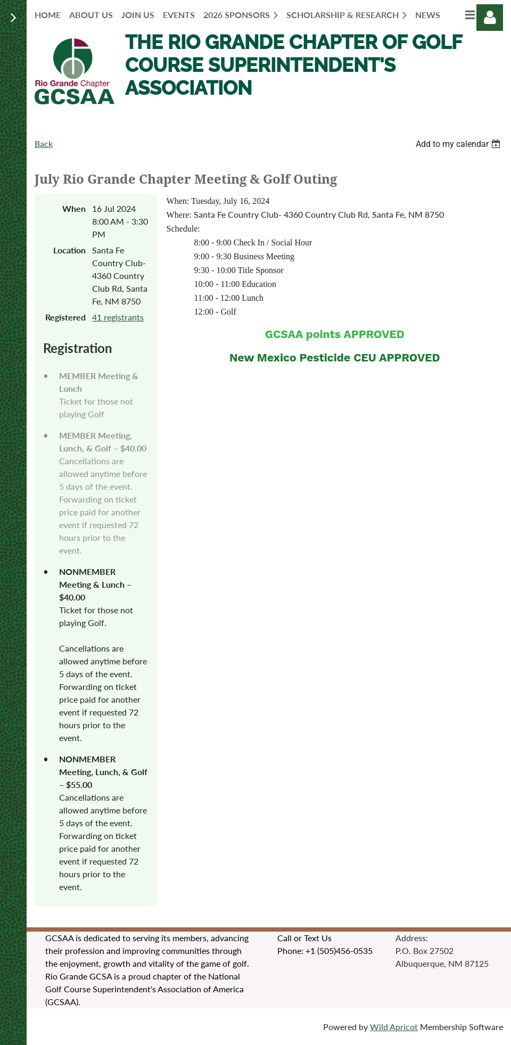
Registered (65, 317)
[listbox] (459, 144)
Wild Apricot (394, 1027)
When (74, 208)
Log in (489, 17)
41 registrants (118, 317)
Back (44, 143)
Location (69, 250)
